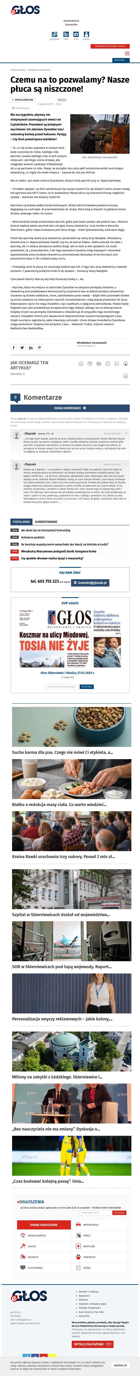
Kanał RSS (84, 1316)
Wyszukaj (121, 60)
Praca (82, 1235)
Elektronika (31, 1267)
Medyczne (84, 1246)
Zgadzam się (122, 1365)
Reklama (83, 1299)
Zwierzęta (84, 1257)
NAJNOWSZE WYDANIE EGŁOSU (110, 46)
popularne (21, 522)
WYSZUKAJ (87, 686)
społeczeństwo (22, 99)
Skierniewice (71, 21)
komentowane (46, 522)
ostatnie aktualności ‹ (86, 346)
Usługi (27, 1246)
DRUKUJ (62, 100)
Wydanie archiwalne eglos (93, 1304)
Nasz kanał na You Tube (91, 1312)
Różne (82, 1267)
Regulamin (84, 1295)
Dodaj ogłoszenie (44, 1225)
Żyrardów (71, 25)
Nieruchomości (32, 1235)
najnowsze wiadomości (39, 70)
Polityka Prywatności (90, 1308)
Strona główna (18, 70)
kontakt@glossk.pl (90, 583)
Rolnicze (28, 1257)
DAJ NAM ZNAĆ (70, 572)
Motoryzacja (86, 1224)
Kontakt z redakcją (88, 1291)
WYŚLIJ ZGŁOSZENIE (89, 1344)
